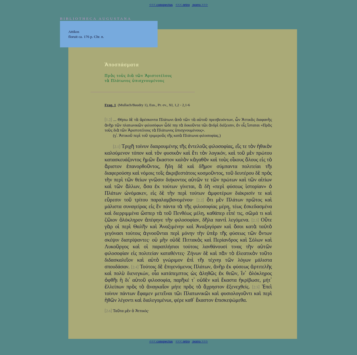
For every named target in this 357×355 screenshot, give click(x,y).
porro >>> (200, 5)
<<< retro (182, 5)
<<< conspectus (161, 5)
